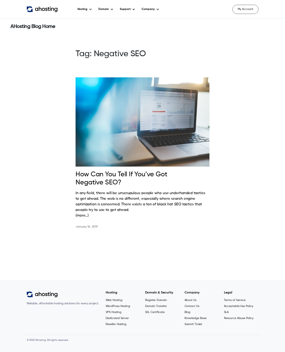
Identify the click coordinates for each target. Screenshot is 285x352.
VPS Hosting (113, 312)
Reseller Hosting (116, 324)
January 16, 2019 (87, 226)
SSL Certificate (155, 312)
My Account (245, 9)
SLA (226, 312)
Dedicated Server (117, 318)
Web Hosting (114, 300)
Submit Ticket (193, 324)
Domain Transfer (156, 306)
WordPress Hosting (118, 306)
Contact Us (192, 306)
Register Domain (156, 300)
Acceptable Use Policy (238, 306)
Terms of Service (235, 300)
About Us (190, 300)
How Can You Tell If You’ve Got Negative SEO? (121, 178)
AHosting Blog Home (32, 26)
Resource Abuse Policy (238, 318)
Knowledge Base (196, 318)
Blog (188, 312)
